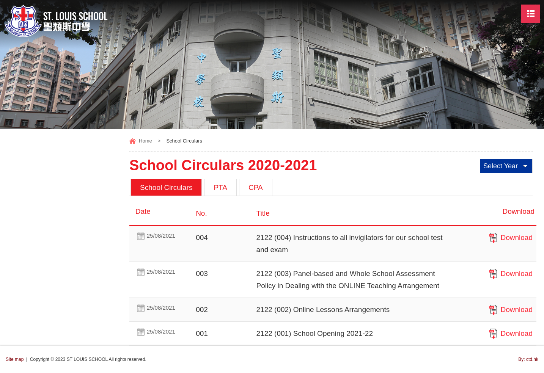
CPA (255, 187)
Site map (15, 359)
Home (145, 141)
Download (517, 237)
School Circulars (166, 187)
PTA (220, 187)
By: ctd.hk (528, 359)
